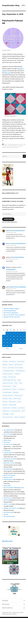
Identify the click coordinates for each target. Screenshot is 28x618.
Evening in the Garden (10, 459)
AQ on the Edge (8, 434)
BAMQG (5, 364)
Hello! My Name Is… (7, 608)
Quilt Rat (6, 500)
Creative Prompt (7, 374)
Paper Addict (7, 485)
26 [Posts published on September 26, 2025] (21, 342)
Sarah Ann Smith (9, 512)
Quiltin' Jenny (8, 504)
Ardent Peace (7, 440)
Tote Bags (6, 414)
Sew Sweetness (15, 411)
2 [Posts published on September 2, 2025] (10, 333)
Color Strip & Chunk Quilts (15, 367)
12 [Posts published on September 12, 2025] (20, 336)
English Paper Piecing (9, 380)
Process (5, 404)
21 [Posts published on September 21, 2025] (3, 342)
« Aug (7, 348)
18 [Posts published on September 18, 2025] (17, 339)
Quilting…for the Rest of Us (11, 508)
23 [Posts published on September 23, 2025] (10, 342)
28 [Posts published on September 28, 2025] (4, 345)
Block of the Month (7, 145)
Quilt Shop (21, 407)
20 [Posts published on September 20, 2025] (24, 339)
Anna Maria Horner (9, 430)
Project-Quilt (15, 147)
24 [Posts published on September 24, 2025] (14, 342)
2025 (24, 144)
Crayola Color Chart (9, 452)
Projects (14, 407)
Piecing (5, 401)
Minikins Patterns (8, 395)
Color (4, 367)
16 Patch (5, 361)
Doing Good (12, 377)
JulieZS (8, 230)
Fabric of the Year (8, 383)
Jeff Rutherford (8, 469)
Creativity (17, 374)
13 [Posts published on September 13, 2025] (24, 336)
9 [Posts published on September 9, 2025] (10, 336)
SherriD (6, 514)
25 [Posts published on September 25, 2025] (17, 342)
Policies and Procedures (17, 612)
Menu (23, 5)
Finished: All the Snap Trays (12, 317)
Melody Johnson (8, 479)
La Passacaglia (7, 392)
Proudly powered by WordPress (9, 614)
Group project (19, 145)
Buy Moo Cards (7, 541)
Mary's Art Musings (9, 475)
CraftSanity (7, 450)
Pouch (19, 401)
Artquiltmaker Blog (10, 5)
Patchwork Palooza (6, 147)
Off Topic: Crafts (7, 398)
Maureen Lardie (8, 477)
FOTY (16, 383)
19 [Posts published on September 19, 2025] (20, 339)
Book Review (18, 364)
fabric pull (7, 72)
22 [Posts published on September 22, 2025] (7, 342)
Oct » (21, 348)
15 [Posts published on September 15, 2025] (7, 339)
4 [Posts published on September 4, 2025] (17, 333)
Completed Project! (8, 370)
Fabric (19, 380)
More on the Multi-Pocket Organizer (14, 315)
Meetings (15, 392)
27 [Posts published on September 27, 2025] (24, 342)
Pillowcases (12, 401)
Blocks (14, 145)
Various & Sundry (8, 417)
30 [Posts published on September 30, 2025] (10, 345)
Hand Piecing (7, 389)
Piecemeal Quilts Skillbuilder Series (14, 487)
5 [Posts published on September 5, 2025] (20, 333)
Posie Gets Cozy (8, 498)
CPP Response (20, 370)
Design (5, 377)
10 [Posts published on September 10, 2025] (14, 336)
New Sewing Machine (18, 230)
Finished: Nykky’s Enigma (11, 308)
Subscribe (8, 219)
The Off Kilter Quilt (9, 516)
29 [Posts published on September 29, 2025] (7, 345)
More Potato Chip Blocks (18, 287)
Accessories (20, 361)
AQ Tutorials (5, 604)
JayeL (5, 144)
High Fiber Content (9, 463)
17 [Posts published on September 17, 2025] (14, 339)
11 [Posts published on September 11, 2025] (17, 336)
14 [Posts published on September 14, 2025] (4, 339)
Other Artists (17, 398)
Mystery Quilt (19, 395)
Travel (12, 414)
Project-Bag (12, 404)
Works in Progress (19, 417)
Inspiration (21, 389)
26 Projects (12, 361)
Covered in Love (8, 444)
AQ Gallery (5, 600)
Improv (14, 389)
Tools (23, 411)
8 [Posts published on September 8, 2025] (7, 336)
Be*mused (7, 442)
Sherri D (8, 243)
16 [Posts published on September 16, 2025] (10, 339)
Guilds (14, 386)
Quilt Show (6, 411)
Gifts (20, 383)
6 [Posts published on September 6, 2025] (24, 333)
